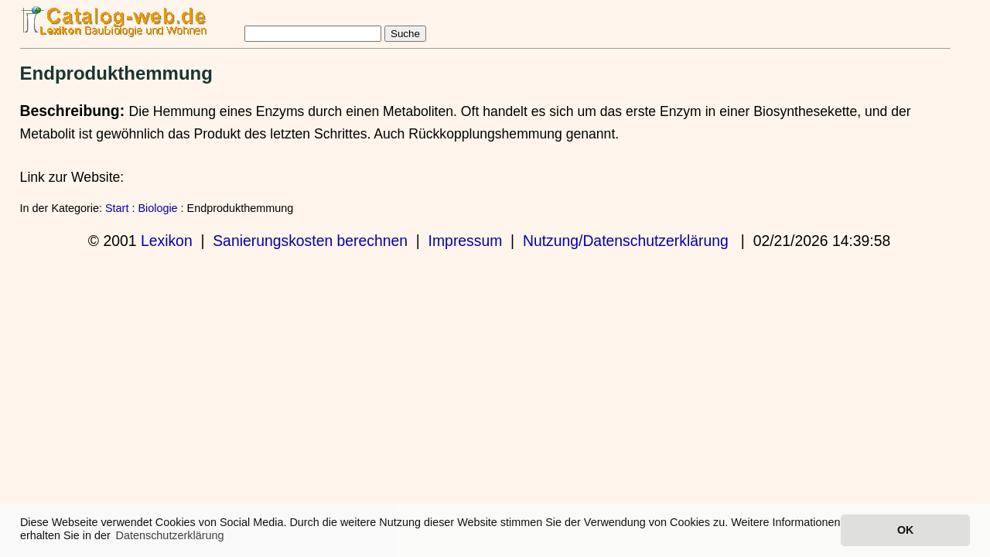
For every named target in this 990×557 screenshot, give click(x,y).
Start (116, 208)
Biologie (157, 208)
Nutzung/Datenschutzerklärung (626, 240)
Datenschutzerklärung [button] (170, 535)
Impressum (465, 240)
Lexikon (167, 240)
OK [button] (905, 530)
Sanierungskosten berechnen (310, 240)
